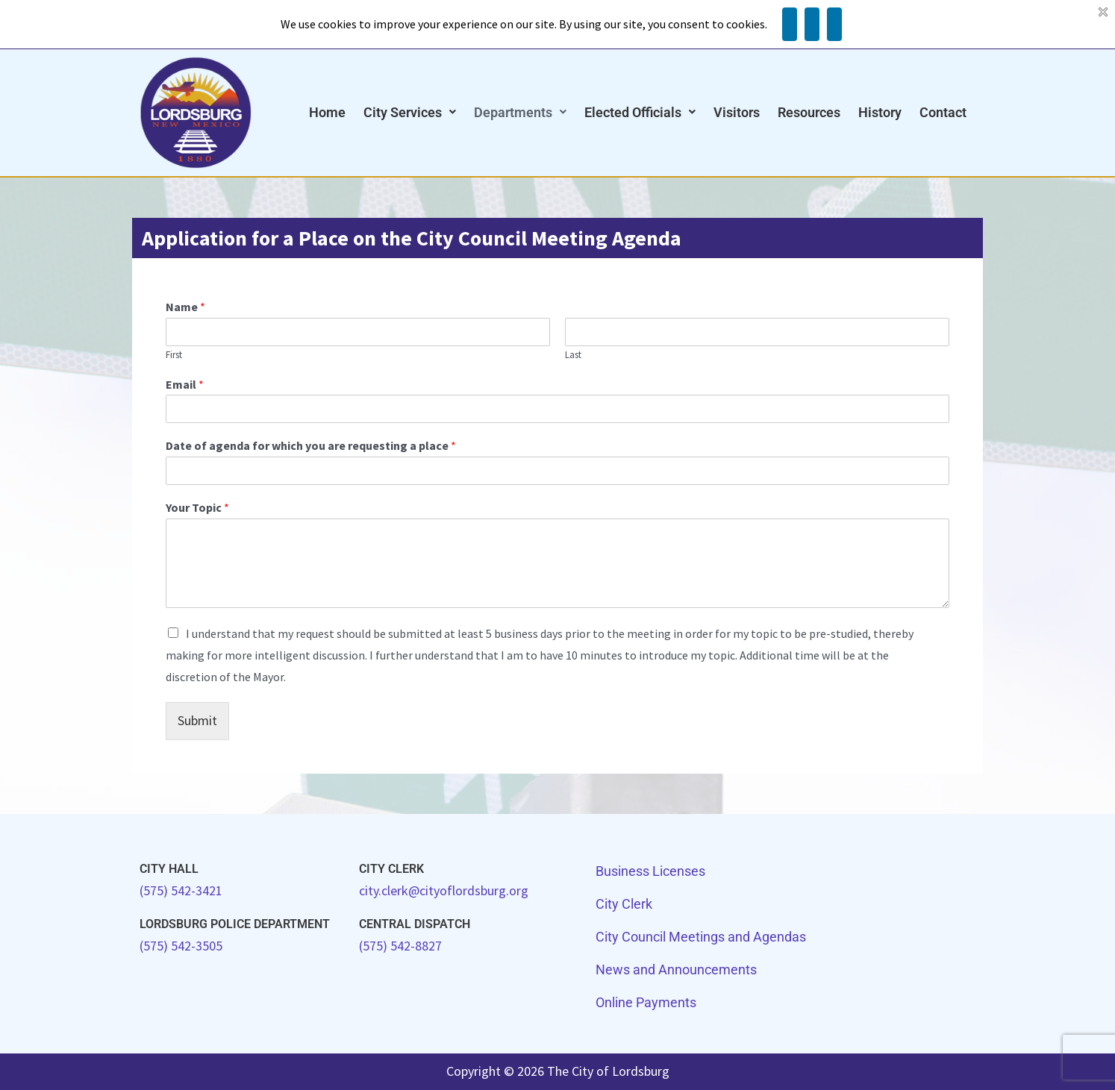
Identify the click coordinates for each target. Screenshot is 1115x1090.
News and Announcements (676, 969)
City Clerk (624, 904)
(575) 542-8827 (400, 945)
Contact (942, 112)
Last (573, 355)
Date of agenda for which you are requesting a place (311, 445)
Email (185, 384)
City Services (409, 112)
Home (327, 112)
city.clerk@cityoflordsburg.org (443, 890)
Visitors (736, 112)
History (880, 112)
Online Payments (646, 1002)
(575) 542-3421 (181, 890)
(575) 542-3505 (181, 945)
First (174, 355)
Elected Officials (640, 112)
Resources (809, 112)
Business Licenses (650, 871)
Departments (520, 112)
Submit (197, 720)
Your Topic (197, 507)
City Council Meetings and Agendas (701, 937)
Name (185, 306)
